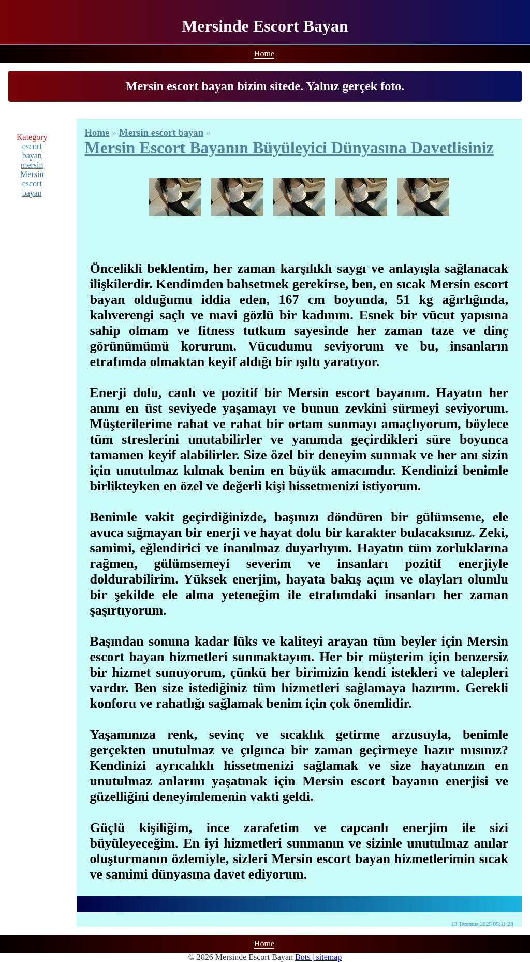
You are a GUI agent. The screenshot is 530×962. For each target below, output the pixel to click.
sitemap (329, 957)
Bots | (305, 957)
